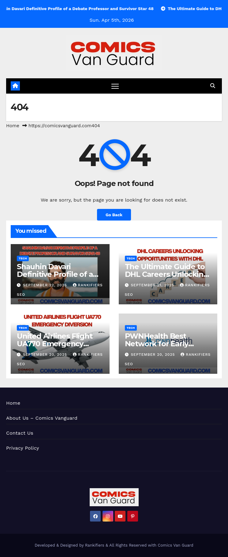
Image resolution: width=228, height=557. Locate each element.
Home (12, 125)
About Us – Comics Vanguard (41, 418)
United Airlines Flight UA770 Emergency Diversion (54, 344)
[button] (212, 86)
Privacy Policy (22, 448)
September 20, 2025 (46, 354)
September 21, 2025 (153, 285)
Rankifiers (94, 545)
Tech (23, 258)
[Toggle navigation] (115, 85)
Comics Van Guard (175, 545)
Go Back (114, 214)
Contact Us (19, 433)
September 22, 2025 (46, 285)
